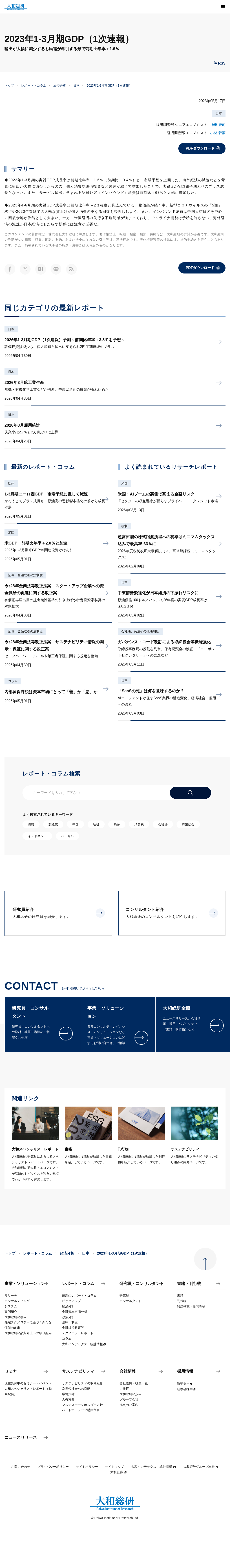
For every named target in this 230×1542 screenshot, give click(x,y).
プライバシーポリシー (53, 1466)
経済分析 (59, 85)
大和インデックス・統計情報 (153, 1466)
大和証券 (118, 1472)
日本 (76, 85)
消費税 (139, 824)
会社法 (163, 824)
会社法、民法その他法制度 (140, 631)
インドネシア (37, 836)
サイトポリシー (87, 1466)
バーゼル (67, 836)
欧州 (11, 483)
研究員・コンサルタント (141, 1284)
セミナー (12, 1371)
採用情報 (185, 1371)
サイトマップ (114, 1466)
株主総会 (188, 824)
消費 (31, 824)
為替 (117, 824)
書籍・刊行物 (189, 1284)
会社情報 (127, 1371)
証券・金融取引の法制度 (25, 575)
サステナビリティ (78, 1371)
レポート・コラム (33, 85)
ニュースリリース (20, 1437)
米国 (11, 532)
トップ (9, 85)
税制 (124, 526)
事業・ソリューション (24, 1284)
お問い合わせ (20, 1466)
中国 (75, 824)
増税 (96, 824)
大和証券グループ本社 (201, 1466)
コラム (13, 681)
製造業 (53, 824)
